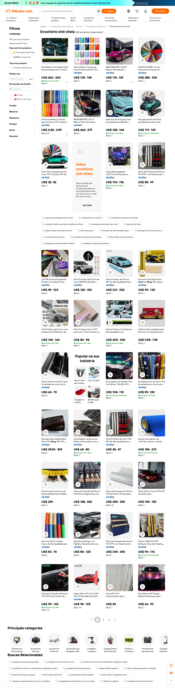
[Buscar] (109, 11)
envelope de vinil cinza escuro (148, 230)
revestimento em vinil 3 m (90, 218)
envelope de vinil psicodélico (80, 675)
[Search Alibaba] (68, 11)
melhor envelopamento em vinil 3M (140, 668)
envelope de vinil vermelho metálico (58, 243)
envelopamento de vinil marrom (138, 681)
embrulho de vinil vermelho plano (114, 230)
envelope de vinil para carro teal (103, 224)
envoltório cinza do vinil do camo (59, 662)
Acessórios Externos (96, 26)
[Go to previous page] (91, 619)
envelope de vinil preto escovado (123, 218)
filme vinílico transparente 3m (113, 675)
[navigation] (22, 323)
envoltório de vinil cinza (53, 237)
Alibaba (43, 26)
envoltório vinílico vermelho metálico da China (62, 224)
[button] (98, 11)
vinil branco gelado (109, 681)
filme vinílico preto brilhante (120, 237)
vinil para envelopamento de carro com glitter (29, 681)
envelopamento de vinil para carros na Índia (75, 681)
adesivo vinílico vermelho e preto (57, 230)
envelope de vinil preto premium (94, 243)
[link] (171, 665)
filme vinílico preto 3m (51, 675)
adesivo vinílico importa (107, 668)
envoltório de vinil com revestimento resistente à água (103, 662)
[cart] (137, 11)
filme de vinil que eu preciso (22, 675)
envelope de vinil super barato (76, 668)
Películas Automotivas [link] (120, 26)
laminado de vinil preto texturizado (85, 237)
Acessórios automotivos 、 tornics (67, 26)
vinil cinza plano (85, 230)
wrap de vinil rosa (132, 224)
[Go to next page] (115, 619)
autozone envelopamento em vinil (57, 218)
